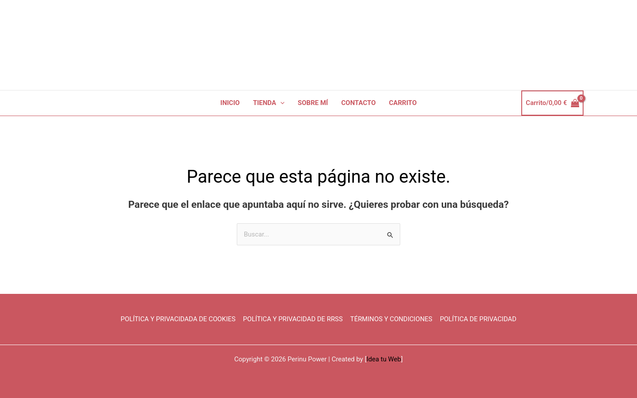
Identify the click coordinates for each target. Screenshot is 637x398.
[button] (280, 103)
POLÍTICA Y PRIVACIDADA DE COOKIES (178, 319)
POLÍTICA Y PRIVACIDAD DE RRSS (293, 319)
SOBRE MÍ (313, 103)
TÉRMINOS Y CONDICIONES (391, 319)
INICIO (230, 103)
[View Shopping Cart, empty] (552, 103)
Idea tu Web (383, 359)
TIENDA (268, 103)
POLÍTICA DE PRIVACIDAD (478, 319)
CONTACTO (358, 103)
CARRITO (403, 103)
